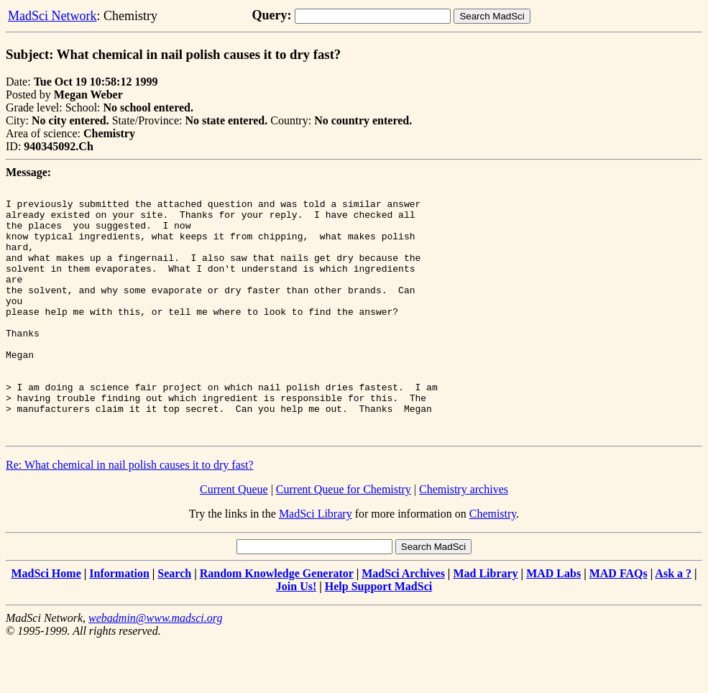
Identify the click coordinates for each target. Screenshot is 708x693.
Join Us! (296, 636)
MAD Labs (553, 623)
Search (174, 623)
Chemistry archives (463, 539)
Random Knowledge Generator (277, 623)
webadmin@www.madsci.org (155, 667)
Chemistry (493, 563)
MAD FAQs (618, 623)
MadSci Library (315, 563)
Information (119, 623)
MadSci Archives (403, 623)
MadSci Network (52, 16)
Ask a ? (673, 623)
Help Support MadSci (378, 636)
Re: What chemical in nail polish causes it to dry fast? (130, 514)
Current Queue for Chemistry (343, 539)
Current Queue (234, 539)
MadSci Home (46, 623)
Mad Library (485, 623)
